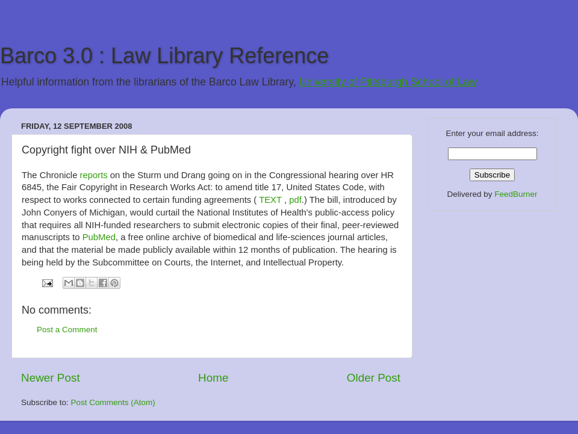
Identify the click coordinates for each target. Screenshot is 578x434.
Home (213, 377)
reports (94, 175)
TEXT (270, 200)
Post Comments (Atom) (113, 402)
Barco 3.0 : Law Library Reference (164, 55)
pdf (295, 200)
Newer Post (50, 377)
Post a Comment (67, 329)
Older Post (373, 377)
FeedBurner (515, 194)
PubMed (99, 237)
